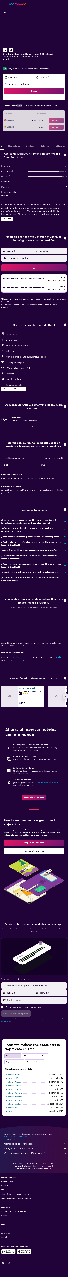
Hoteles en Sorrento (13, 1070)
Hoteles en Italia (48, 1141)
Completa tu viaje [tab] (35, 1039)
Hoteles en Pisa (11, 1088)
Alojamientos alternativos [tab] (35, 1033)
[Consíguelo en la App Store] (24, 1229)
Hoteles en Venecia (13, 1059)
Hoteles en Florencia (13, 1063)
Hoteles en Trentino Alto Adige (25, 1144)
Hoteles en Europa (32, 1141)
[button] (4, 4)
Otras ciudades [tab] (12, 1033)
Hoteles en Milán (12, 1055)
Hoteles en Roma (12, 1052)
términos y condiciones (44, 996)
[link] (34, 769)
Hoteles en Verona (13, 1066)
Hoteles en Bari (11, 1085)
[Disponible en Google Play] (8, 1229)
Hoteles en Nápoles (13, 1077)
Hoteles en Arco (45, 1144)
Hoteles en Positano (13, 1074)
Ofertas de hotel (17, 1141)
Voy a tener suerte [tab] (14, 1039)
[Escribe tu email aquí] (36, 977)
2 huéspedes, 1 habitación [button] (17, 84)
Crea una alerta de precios (47, 755)
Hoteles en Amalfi (12, 1081)
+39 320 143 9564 (11, 65)
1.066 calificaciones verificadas (34, 69)
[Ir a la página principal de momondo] (17, 4)
